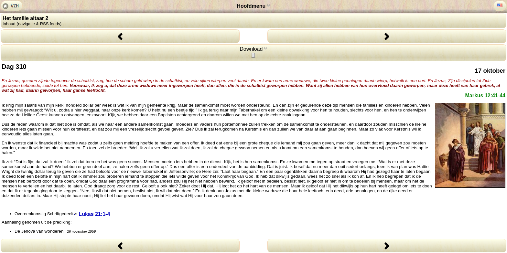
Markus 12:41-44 (485, 95)
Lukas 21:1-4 (94, 214)
